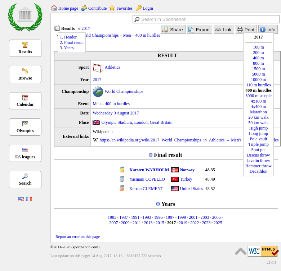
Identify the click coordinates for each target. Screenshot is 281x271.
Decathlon (258, 171)
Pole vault (258, 138)
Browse (25, 78)
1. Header (68, 37)
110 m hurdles (258, 84)
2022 (194, 222)
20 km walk (258, 117)
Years (168, 204)
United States (191, 188)
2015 (160, 222)
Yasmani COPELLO (147, 179)
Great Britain (161, 122)
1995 (158, 217)
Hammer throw (258, 165)
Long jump (258, 133)
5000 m (258, 74)
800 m (258, 63)
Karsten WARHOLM (149, 169)
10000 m (258, 79)
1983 (112, 217)
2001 (193, 217)
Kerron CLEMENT (146, 188)
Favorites (124, 8)
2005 (216, 217)
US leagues (25, 156)
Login (148, 8)
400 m (258, 57)
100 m (258, 47)
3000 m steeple (258, 95)
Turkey (186, 179)
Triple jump (258, 144)
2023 (206, 222)
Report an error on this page (77, 236)
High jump (258, 128)
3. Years (66, 47)
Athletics (112, 67)
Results (25, 51)
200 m (258, 52)
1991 (135, 217)
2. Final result (72, 42)
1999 (181, 217)
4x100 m (258, 101)
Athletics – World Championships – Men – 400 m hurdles (110, 35)
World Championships (123, 91)
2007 (113, 222)
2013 (148, 222)
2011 (137, 222)
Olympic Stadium (116, 122)
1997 (170, 217)
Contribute (97, 8)
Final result (168, 155)
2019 (183, 222)
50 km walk (258, 122)
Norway (187, 169)
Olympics (25, 130)
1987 (123, 217)
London (140, 122)
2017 (85, 28)
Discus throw (258, 155)
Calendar (25, 104)
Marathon (258, 111)
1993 (147, 217)
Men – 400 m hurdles (111, 103)
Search (25, 183)
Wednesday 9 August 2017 (116, 113)
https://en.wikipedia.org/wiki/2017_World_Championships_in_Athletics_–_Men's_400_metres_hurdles (188, 140)
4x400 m (258, 106)
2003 (205, 217)
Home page (68, 8)
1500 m (258, 68)
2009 (125, 222)
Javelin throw (258, 160)
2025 (218, 222)
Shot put (258, 149)
